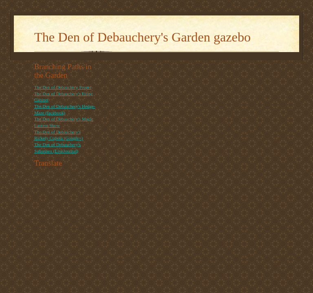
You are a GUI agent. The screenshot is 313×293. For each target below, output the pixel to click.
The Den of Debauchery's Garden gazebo (142, 37)
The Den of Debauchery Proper (62, 87)
